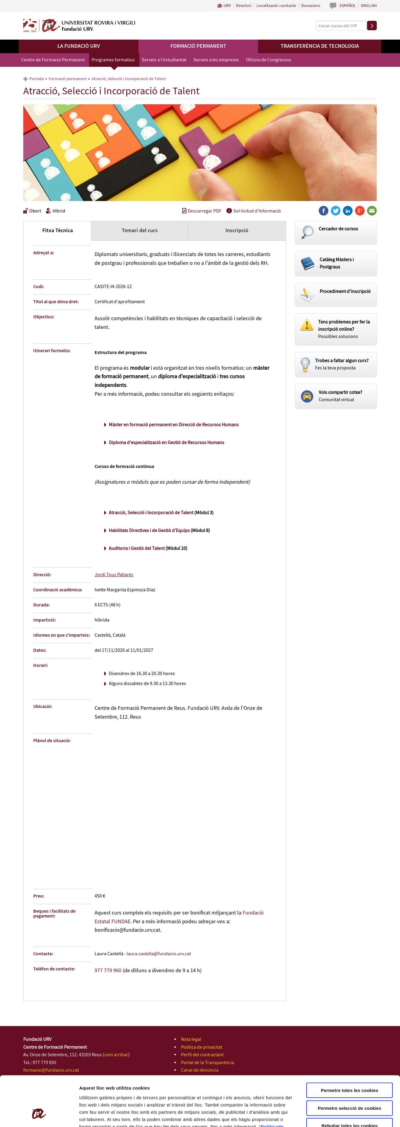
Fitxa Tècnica (57, 230)
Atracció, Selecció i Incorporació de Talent (151, 513)
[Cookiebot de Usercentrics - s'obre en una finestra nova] (39, 1115)
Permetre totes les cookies (349, 1047)
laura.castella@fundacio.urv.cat (159, 954)
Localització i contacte (276, 5)
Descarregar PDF (201, 211)
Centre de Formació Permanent (53, 60)
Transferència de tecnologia (320, 46)
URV (227, 5)
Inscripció (236, 230)
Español (348, 5)
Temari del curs (140, 230)
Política (269, 1083)
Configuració (338, 1115)
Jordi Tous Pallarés (114, 575)
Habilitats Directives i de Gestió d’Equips (149, 531)
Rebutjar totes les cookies (349, 1082)
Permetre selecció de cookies (349, 1065)
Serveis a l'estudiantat (164, 60)
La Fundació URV (78, 46)
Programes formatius (113, 60)
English (369, 5)
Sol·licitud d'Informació (253, 211)
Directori (243, 5)
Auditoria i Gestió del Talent (137, 548)
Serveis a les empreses (216, 60)
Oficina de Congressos (268, 60)
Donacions (310, 5)
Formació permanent (198, 46)
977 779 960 (108, 970)
